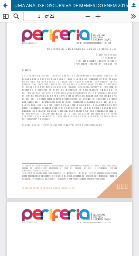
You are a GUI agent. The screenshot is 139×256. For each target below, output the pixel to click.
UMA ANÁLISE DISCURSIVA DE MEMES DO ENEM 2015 (71, 5)
